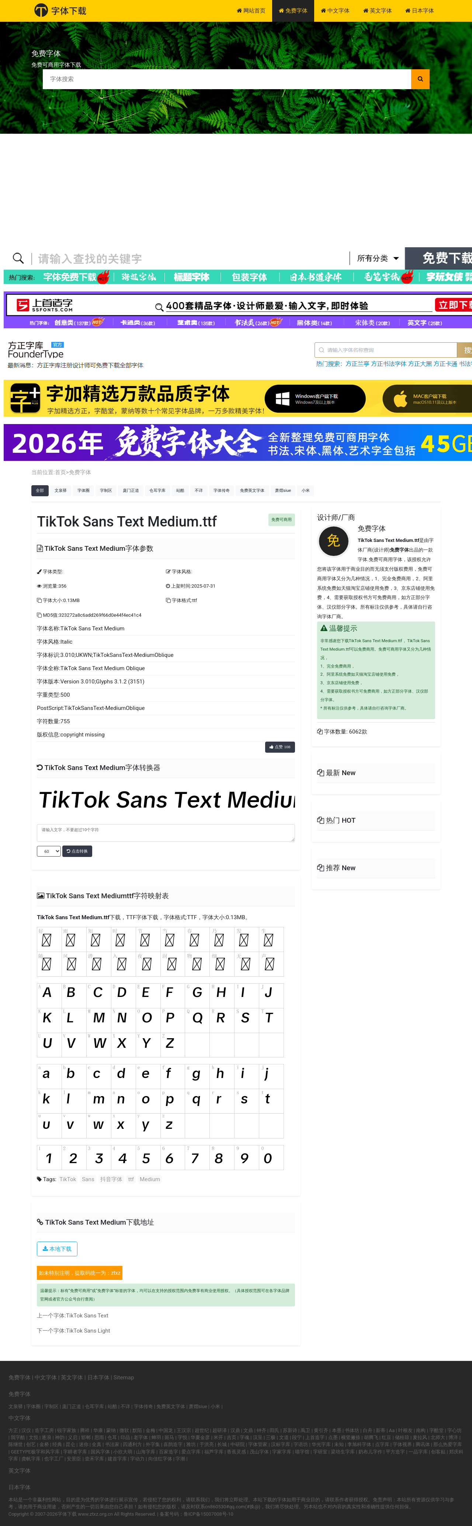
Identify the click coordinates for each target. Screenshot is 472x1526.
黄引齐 (321, 1430)
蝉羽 (156, 1437)
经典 (57, 1444)
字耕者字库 (75, 1452)
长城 (222, 1444)
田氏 (274, 1430)
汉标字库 (280, 1444)
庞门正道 (131, 490)
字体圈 (83, 490)
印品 (125, 1437)
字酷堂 (436, 1430)
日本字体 (419, 10)
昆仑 (70, 1444)
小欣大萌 (122, 1452)
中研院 (237, 1444)
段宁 (297, 1437)
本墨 (336, 1430)
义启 (72, 1437)
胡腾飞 (371, 1437)
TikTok (67, 1179)
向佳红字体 (160, 1459)
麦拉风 (420, 1437)
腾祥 (85, 1430)
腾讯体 (423, 1444)
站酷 (180, 490)
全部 (40, 490)
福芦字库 (213, 1452)
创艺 (31, 1444)
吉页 (231, 1437)
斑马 (169, 1437)
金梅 (150, 1430)
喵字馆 (302, 1452)
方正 (13, 1430)
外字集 (153, 1444)
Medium (150, 1179)
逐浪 (46, 1437)
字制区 (106, 490)
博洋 (453, 1437)
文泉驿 (61, 490)
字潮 (180, 1459)
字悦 (182, 1437)
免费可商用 (281, 519)
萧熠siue (283, 490)
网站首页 (251, 10)
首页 (60, 472)
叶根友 (405, 1430)
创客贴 (438, 1452)
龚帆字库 (31, 1459)
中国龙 (166, 1430)
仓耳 (112, 1437)
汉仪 (26, 1430)
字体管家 (257, 1444)
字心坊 (454, 1430)
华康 (98, 1430)
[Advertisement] (236, 189)
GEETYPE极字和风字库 (35, 1452)
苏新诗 (290, 1430)
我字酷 (18, 1437)
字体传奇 (222, 490)
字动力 (137, 1459)
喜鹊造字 (173, 1444)
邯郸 (86, 1437)
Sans (88, 1179)
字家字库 (281, 1452)
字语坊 (301, 1444)
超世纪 (202, 1430)
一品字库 (418, 1452)
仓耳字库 (157, 490)
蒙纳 (111, 1430)
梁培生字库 (343, 1452)
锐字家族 (66, 1430)
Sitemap (124, 1377)
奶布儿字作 (370, 1452)
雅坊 (191, 1444)
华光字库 (321, 1444)
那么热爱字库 (447, 1444)
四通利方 (132, 1444)
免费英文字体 (252, 490)
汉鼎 (235, 1430)
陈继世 (15, 1444)
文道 (284, 1437)
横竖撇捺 (350, 1437)
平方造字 (395, 1452)
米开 (218, 1437)
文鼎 (248, 1430)
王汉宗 (184, 1430)
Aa (392, 1430)
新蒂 (380, 1430)
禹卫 (305, 1430)
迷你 (83, 1444)
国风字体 (100, 1452)
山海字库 (145, 1452)
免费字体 (293, 10)
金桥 (44, 1444)
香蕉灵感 (236, 1452)
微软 (124, 1430)
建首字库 (117, 1459)
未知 (339, 1444)
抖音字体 (111, 1179)
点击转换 (77, 851)
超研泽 (219, 1430)
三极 (270, 1437)
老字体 (140, 1437)
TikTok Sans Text (87, 1315)
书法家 (112, 1444)
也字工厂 (53, 1459)
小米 (306, 490)
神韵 (60, 1437)
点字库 (382, 1444)
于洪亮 (206, 1444)
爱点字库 (191, 1452)
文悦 (33, 1437)
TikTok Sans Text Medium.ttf (73, 917)
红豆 (386, 1437)
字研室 (320, 1452)
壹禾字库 (94, 1459)
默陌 (137, 1430)
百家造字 (168, 1452)
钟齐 (261, 1430)
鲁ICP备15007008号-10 (208, 1514)
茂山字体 (259, 1452)
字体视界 (402, 1444)
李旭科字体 (359, 1444)
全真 (96, 1444)
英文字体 (377, 10)
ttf (131, 1179)
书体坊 (352, 1430)
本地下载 (57, 1249)
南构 (421, 1430)
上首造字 (314, 1437)
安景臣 (74, 1459)
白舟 (367, 1430)
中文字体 (335, 10)
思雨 (99, 1437)
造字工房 (44, 1430)
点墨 (333, 1437)
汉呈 (258, 1437)
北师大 (438, 1437)
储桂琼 (402, 1437)
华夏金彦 (200, 1437)
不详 (199, 490)
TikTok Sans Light (88, 1330)
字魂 (244, 1437)
